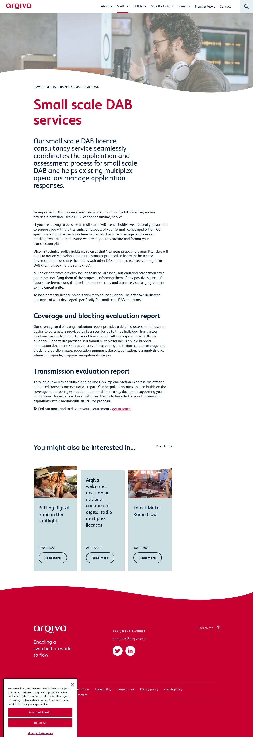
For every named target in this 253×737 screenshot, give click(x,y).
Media (121, 6)
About (105, 6)
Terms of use (125, 689)
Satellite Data (160, 6)
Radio (65, 87)
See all (160, 446)
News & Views (205, 6)
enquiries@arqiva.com (130, 638)
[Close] (72, 702)
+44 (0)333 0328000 (129, 630)
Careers (182, 6)
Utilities (138, 6)
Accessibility (103, 689)
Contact (225, 6)
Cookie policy (173, 689)
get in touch (121, 408)
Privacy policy (149, 689)
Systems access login (47, 689)
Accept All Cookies (40, 730)
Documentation (78, 689)
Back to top (205, 628)
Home (38, 87)
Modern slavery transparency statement (61, 695)
